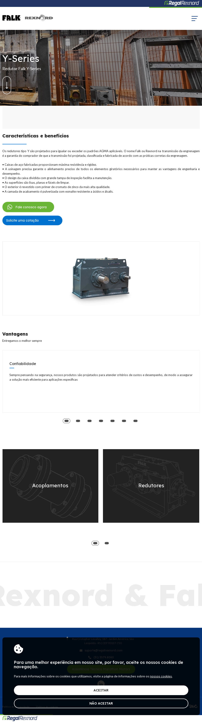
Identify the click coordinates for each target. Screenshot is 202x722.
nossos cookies (161, 676)
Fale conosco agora (26, 207)
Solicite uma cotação (30, 220)
